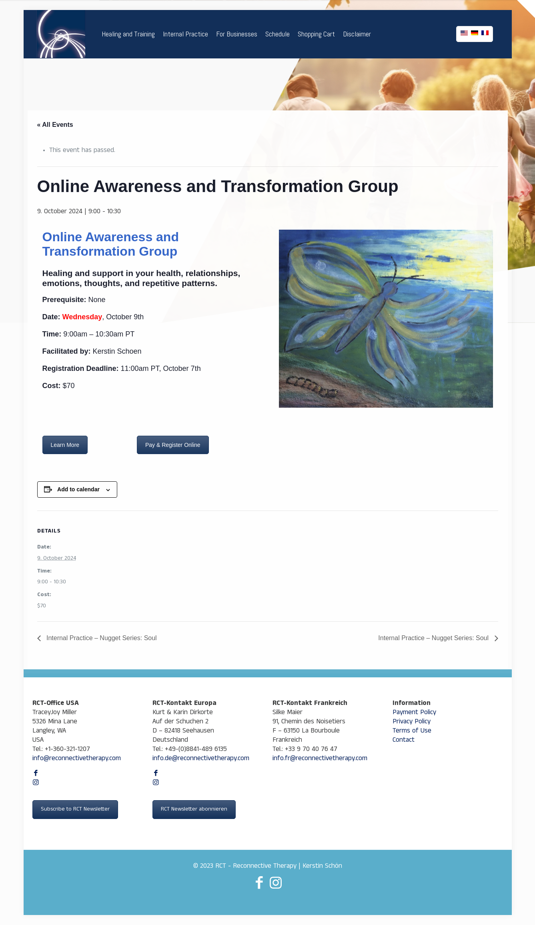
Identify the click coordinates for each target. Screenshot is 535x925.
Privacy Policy (412, 722)
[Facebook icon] (35, 774)
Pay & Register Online (172, 445)
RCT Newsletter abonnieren (194, 809)
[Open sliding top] (526, 9)
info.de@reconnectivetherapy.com (200, 759)
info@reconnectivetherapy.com (76, 759)
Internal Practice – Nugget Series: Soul (101, 638)
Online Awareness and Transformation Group (110, 244)
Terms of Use (412, 731)
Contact (404, 741)
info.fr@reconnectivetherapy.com (320, 759)
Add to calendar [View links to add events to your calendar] (78, 489)
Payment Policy (414, 713)
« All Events (55, 124)
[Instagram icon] (35, 783)
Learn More (65, 445)
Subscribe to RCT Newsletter (75, 809)
